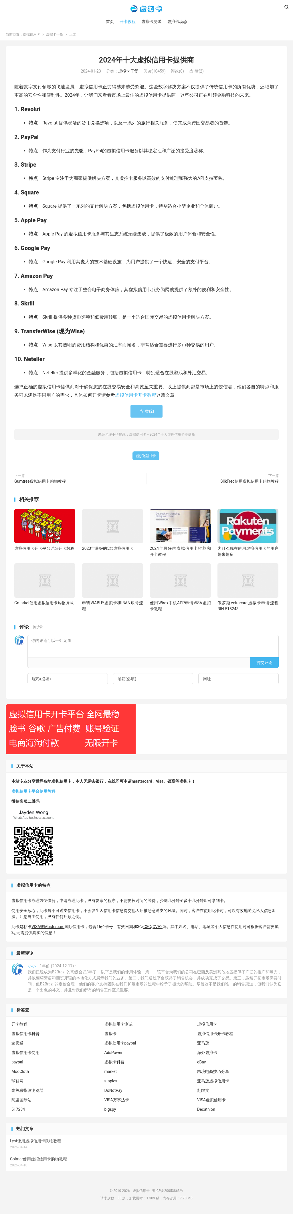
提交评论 (264, 664)
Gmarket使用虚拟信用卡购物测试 (44, 604)
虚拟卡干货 (54, 36)
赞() (196, 73)
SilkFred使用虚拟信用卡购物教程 (249, 483)
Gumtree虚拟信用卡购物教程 (40, 483)
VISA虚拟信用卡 (211, 1101)
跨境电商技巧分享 (213, 1073)
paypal (17, 1063)
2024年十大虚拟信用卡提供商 (146, 62)
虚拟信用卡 (146, 8)
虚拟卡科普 (114, 1063)
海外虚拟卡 (207, 1054)
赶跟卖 (203, 1092)
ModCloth (20, 1073)
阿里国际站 (21, 1101)
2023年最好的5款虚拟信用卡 (107, 550)
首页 (110, 21)
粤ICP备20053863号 (167, 1193)
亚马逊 (203, 1044)
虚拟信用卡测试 (118, 1026)
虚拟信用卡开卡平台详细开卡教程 (44, 550)
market (110, 1073)
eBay (201, 1063)
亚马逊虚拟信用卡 (213, 1082)
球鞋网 (17, 1082)
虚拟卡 (110, 1035)
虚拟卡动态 (177, 21)
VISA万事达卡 (116, 1101)
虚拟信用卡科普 (25, 1035)
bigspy (110, 1111)
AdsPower (113, 1054)
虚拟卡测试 (151, 21)
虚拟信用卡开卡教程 (135, 397)
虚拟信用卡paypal (120, 1044)
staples (110, 1082)
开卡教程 (128, 21)
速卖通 (17, 1044)
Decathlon (206, 1111)
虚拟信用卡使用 (25, 1054)
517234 (18, 1111)
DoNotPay (113, 1092)
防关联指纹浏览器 (27, 1092)
